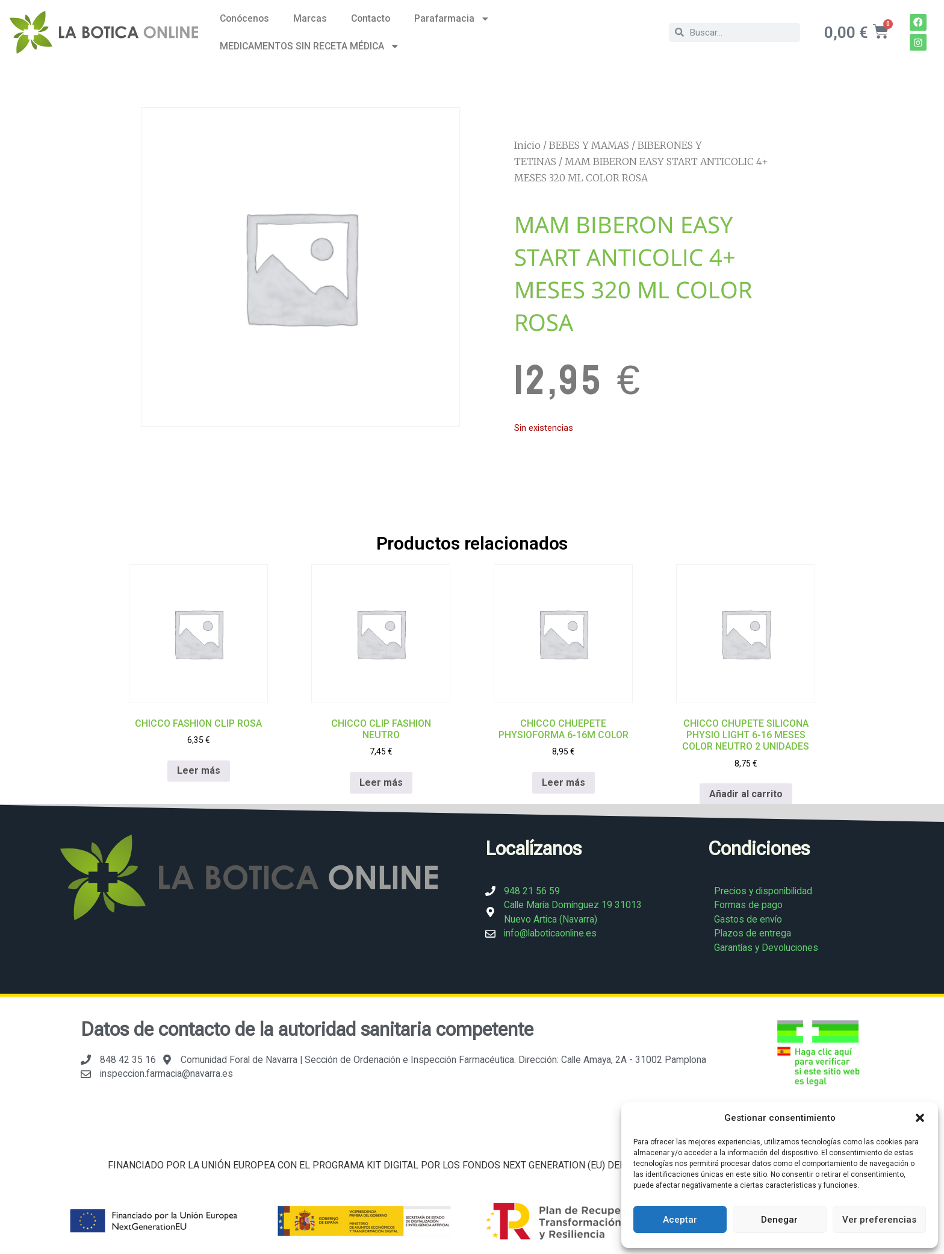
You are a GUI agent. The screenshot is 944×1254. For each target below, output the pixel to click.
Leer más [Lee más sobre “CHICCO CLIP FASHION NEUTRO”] (381, 782)
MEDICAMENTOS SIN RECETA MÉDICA (310, 46)
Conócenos (244, 18)
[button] (920, 1118)
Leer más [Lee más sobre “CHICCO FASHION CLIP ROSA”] (198, 770)
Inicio (527, 145)
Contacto (370, 18)
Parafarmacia (452, 19)
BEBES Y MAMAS (589, 145)
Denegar (779, 1219)
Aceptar (680, 1219)
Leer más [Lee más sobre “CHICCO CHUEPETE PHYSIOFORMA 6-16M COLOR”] (563, 782)
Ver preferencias (879, 1219)
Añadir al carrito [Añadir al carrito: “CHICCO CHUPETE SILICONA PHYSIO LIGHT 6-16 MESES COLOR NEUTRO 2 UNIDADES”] (746, 793)
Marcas (310, 18)
